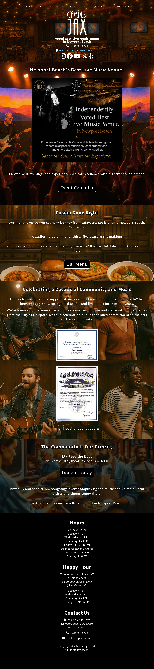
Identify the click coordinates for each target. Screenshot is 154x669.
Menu (74, 6)
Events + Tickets (50, 6)
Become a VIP (120, 6)
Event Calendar (77, 187)
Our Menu (77, 264)
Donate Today (77, 472)
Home (28, 6)
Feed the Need (94, 6)
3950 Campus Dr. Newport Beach (78, 50)
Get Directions (77, 627)
